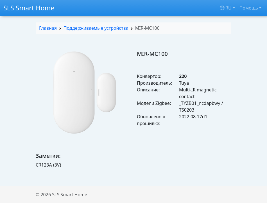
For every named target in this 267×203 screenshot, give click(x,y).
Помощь (248, 8)
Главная (48, 28)
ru (226, 7)
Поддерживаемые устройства (96, 28)
